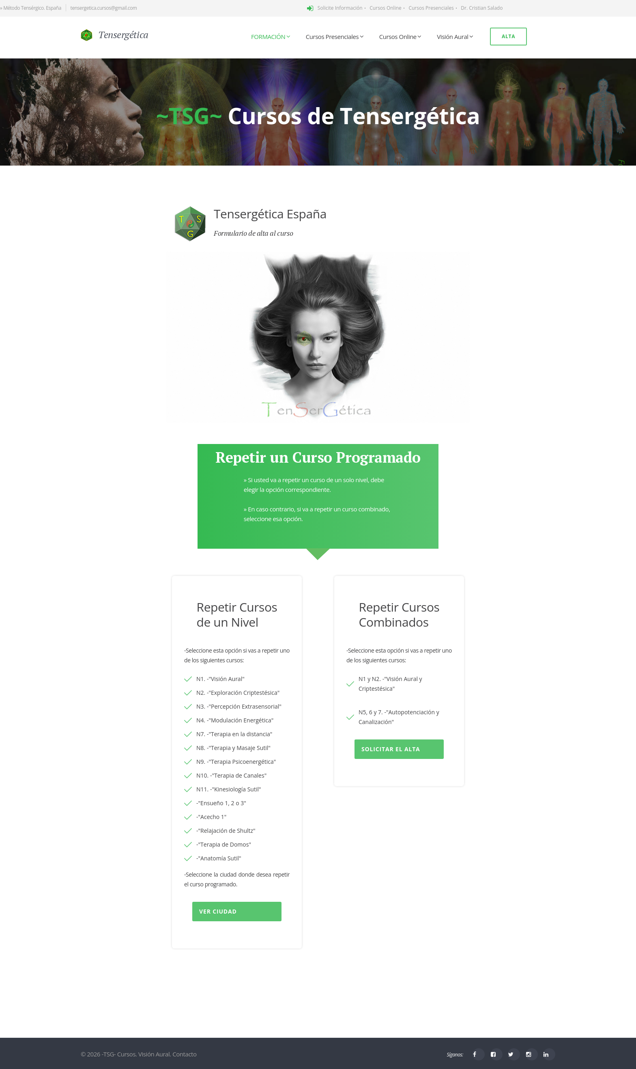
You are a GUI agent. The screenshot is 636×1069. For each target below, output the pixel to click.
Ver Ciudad (218, 911)
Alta (508, 36)
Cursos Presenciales (332, 36)
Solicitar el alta (390, 749)
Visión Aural (452, 36)
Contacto (184, 1054)
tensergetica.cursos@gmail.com (104, 7)
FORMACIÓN (268, 36)
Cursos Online (398, 36)
